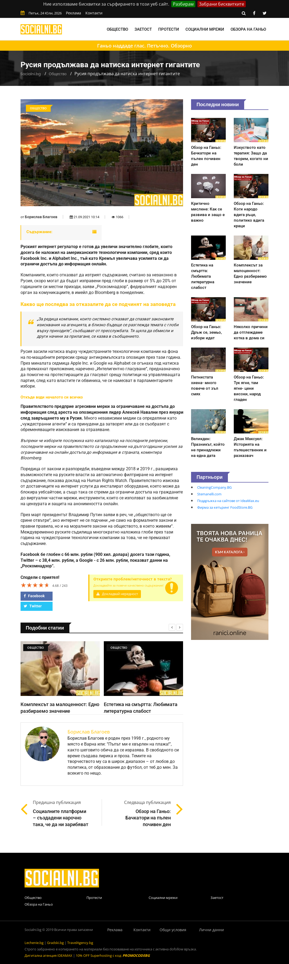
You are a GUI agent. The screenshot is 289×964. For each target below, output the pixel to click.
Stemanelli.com (209, 494)
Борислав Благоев (41, 217)
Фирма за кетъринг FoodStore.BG (224, 507)
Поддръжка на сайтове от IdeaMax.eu (228, 500)
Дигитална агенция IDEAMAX (48, 955)
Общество (117, 29)
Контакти (93, 12)
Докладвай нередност (117, 594)
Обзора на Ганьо (248, 29)
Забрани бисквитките (221, 4)
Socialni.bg (31, 74)
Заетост (143, 29)
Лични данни (211, 929)
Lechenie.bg (34, 942)
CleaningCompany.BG (214, 487)
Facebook (34, 596)
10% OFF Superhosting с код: (113, 955)
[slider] (35, 585)
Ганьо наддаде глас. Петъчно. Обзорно (144, 45)
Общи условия (173, 929)
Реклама (73, 12)
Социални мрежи (204, 29)
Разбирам (183, 4)
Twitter (33, 606)
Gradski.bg (55, 942)
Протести (168, 29)
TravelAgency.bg (80, 942)
